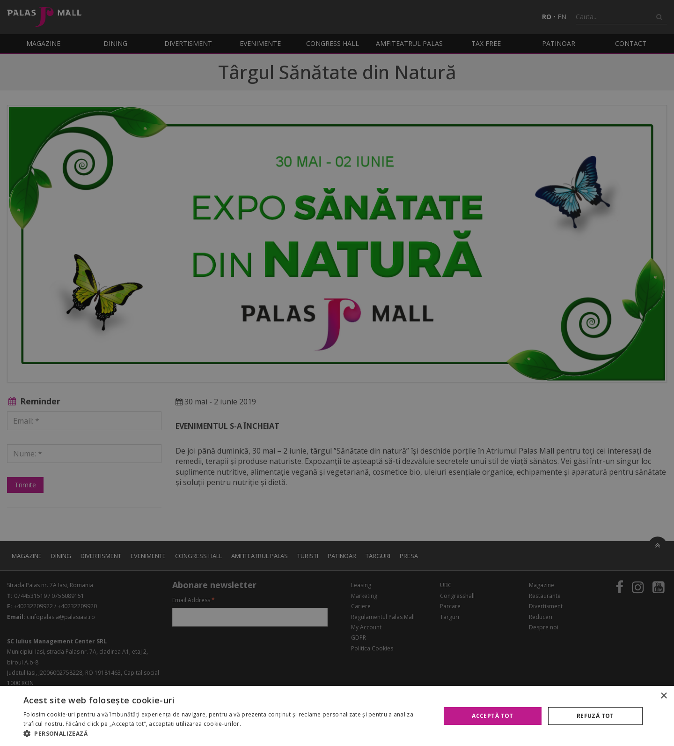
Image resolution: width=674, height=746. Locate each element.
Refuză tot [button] (595, 716)
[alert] (337, 373)
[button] (225, 734)
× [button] (663, 696)
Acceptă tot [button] (492, 716)
